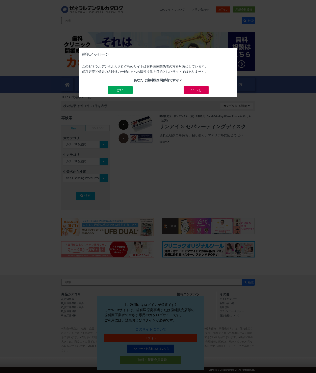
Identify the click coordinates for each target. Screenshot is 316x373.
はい (120, 90)
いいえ (196, 90)
